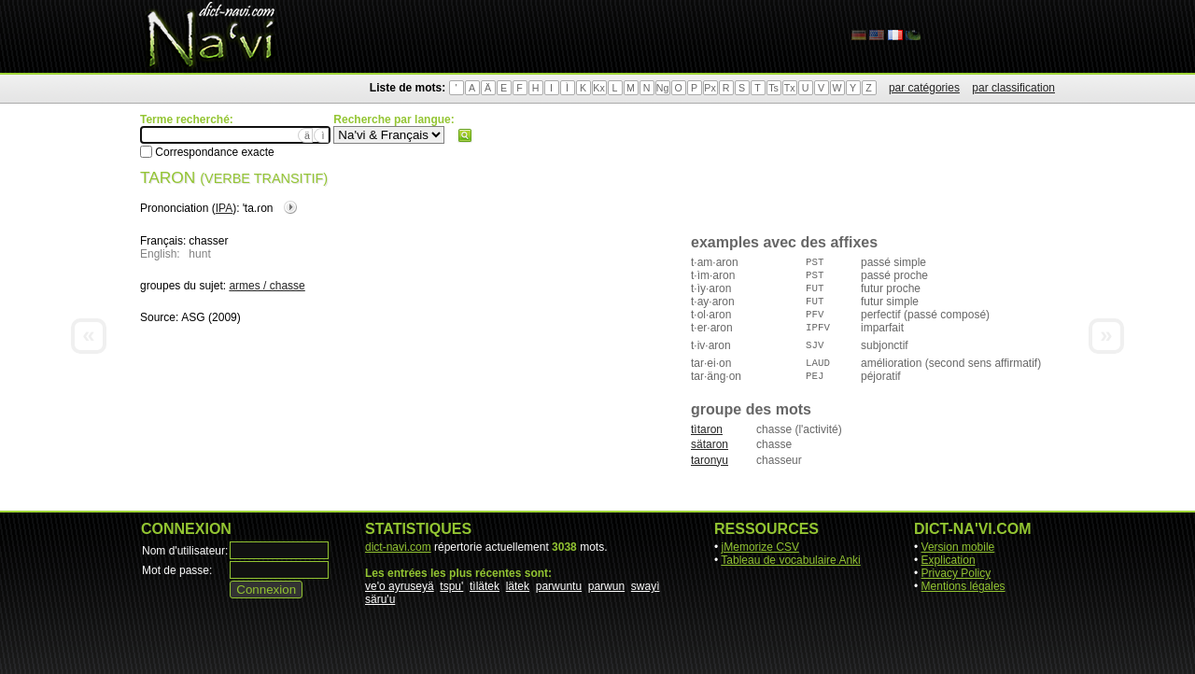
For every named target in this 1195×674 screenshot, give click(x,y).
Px (709, 87)
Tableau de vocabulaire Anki (790, 560)
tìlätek (484, 586)
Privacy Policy (956, 573)
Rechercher (464, 135)
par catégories (924, 87)
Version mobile (958, 547)
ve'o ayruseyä (399, 586)
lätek (517, 586)
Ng (662, 87)
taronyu (709, 460)
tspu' (451, 586)
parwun (606, 586)
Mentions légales (963, 586)
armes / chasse (266, 285)
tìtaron (707, 429)
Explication (948, 560)
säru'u (380, 599)
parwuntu (559, 586)
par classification (1013, 87)
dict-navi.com (398, 547)
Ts (773, 87)
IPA (224, 208)
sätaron (709, 444)
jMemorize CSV (760, 547)
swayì (645, 586)
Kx (598, 87)
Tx (789, 87)
